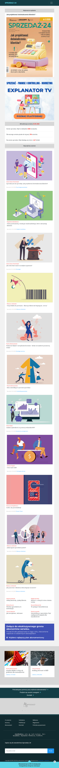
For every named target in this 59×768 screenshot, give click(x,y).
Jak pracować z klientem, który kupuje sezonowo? (21, 588)
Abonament (8, 725)
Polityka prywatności (39, 725)
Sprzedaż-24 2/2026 (11, 187)
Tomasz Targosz (11, 465)
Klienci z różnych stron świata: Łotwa (41, 601)
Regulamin (36, 722)
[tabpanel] (16, 664)
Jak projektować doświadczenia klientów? (20, 14)
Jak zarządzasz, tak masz (14, 613)
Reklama (35, 720)
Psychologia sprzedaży (21, 187)
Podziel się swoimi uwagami (29, 692)
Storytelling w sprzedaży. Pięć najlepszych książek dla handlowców (41, 615)
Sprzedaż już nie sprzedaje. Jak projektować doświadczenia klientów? (27, 183)
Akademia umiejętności (22, 431)
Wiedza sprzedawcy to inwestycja (13, 607)
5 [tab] (34, 711)
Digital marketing (21, 229)
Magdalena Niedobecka (13, 221)
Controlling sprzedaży (22, 391)
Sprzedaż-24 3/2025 (11, 591)
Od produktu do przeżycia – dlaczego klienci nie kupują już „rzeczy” (27, 305)
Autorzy (7, 722)
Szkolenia (22, 720)
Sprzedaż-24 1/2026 (11, 269)
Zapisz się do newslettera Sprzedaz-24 (18, 743)
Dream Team (19, 511)
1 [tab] (27, 680)
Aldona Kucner (10, 605)
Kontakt (29, 695)
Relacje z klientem (21, 309)
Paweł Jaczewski (35, 611)
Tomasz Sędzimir (10, 611)
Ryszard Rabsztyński (36, 605)
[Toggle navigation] (51, 3)
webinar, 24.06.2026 (37, 674)
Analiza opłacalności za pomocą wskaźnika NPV (20, 427)
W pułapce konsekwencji (39, 607)
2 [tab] (30, 680)
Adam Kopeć (9, 425)
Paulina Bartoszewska (11, 343)
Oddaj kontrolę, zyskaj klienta (16, 600)
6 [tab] (37, 711)
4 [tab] (31, 711)
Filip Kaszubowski (10, 598)
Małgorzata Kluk (35, 598)
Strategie (18, 269)
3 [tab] (32, 680)
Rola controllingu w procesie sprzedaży (18, 387)
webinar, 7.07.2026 (10, 674)
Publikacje (22, 722)
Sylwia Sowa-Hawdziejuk (12, 181)
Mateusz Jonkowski (12, 303)
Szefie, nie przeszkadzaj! (13, 507)
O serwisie (8, 720)
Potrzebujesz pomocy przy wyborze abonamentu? (29, 690)
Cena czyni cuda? (12, 467)
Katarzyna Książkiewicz (12, 505)
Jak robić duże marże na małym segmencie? (19, 265)
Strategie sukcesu (20, 351)
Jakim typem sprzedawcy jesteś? (16, 548)
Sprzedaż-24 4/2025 (12, 471)
